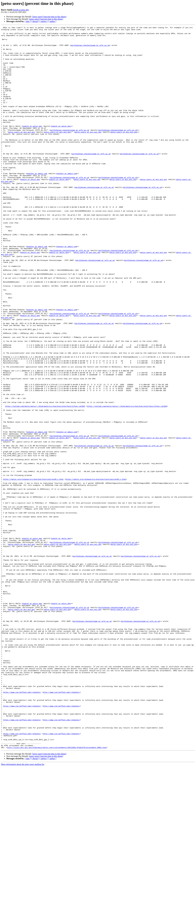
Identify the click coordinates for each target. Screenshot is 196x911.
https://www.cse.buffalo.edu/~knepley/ (22, 825)
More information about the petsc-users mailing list (22, 909)
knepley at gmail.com (37, 203)
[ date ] (28, 21)
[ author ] (52, 21)
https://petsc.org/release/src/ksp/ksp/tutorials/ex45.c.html (33, 570)
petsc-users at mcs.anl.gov (21, 153)
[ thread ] (35, 21)
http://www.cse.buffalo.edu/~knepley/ (61, 825)
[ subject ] (44, 21)
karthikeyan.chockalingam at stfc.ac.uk (90, 49)
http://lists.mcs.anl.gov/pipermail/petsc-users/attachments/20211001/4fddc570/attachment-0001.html (57, 892)
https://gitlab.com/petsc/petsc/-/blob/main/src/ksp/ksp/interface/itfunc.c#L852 (45, 482)
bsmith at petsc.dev (21, 10)
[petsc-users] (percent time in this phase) (49, 17)
